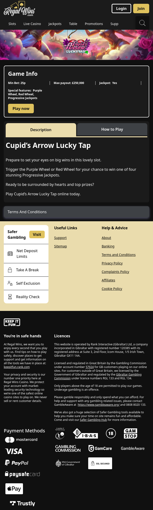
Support (60, 237)
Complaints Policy (115, 271)
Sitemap (60, 246)
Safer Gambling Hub (93, 420)
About (106, 237)
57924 (90, 367)
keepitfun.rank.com (17, 367)
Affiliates (108, 280)
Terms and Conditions (119, 254)
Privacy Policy (112, 263)
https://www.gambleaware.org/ (99, 405)
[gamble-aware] (26, 322)
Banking (108, 246)
